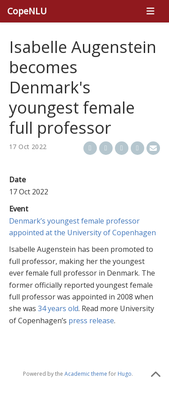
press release (91, 320)
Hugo (125, 374)
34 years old (58, 308)
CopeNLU (27, 11)
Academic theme (85, 374)
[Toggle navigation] (150, 11)
